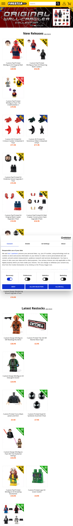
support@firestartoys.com (36, 464)
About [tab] (63, 243)
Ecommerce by (36, 524)
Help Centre (36, 458)
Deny (13, 286)
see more (47, 34)
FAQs (36, 461)
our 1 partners (13, 253)
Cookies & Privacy (36, 440)
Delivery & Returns (36, 433)
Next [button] (71, 17)
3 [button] (33, 25)
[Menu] (3, 3)
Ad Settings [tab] (45, 243)
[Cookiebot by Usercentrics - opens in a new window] (62, 238)
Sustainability (36, 447)
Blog (36, 430)
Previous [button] (1, 17)
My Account (36, 419)
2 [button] (32, 25)
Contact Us (36, 454)
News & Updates (36, 426)
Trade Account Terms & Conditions (36, 470)
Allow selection (36, 286)
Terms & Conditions (36, 437)
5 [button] (36, 25)
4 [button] (35, 25)
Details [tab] (27, 243)
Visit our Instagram (36, 484)
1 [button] (30, 25)
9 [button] (42, 25)
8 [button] (41, 25)
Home (36, 416)
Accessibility (36, 444)
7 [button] (39, 25)
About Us (36, 423)
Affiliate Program (36, 473)
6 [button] (38, 25)
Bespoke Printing (36, 467)
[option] (36, 17)
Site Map (36, 451)
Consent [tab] (10, 243)
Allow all (59, 286)
